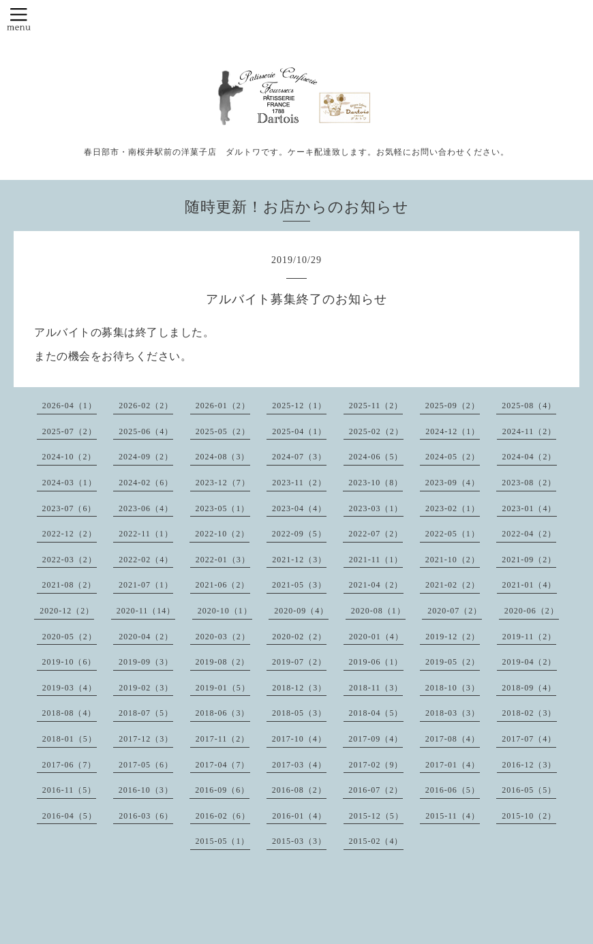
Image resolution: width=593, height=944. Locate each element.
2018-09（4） (529, 687)
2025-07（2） (69, 431)
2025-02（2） (376, 431)
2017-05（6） (146, 765)
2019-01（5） (223, 687)
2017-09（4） (375, 739)
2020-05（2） (69, 636)
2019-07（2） (299, 662)
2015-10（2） (529, 816)
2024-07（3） (299, 456)
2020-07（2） (454, 610)
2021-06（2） (223, 585)
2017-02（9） (376, 765)
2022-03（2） (69, 559)
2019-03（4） (69, 687)
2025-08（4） (529, 405)
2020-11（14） (146, 610)
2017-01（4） (452, 765)
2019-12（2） (452, 636)
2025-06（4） (146, 431)
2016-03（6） (146, 816)
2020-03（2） (223, 636)
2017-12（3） (146, 739)
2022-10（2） (222, 533)
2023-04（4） (299, 508)
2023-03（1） (376, 508)
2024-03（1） (69, 482)
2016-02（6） (223, 816)
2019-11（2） (529, 636)
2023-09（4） (452, 482)
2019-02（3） (146, 687)
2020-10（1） (225, 610)
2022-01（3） (223, 559)
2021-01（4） (529, 585)
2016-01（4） (299, 816)
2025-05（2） (223, 431)
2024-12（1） (452, 431)
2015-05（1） (223, 841)
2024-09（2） (146, 456)
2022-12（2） (69, 533)
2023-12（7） (223, 482)
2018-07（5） (146, 713)
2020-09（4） (301, 610)
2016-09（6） (222, 790)
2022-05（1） (452, 533)
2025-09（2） (452, 405)
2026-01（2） (223, 405)
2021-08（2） (69, 585)
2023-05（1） (223, 508)
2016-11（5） (69, 790)
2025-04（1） (299, 431)
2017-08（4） (452, 739)
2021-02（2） (452, 585)
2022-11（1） (146, 533)
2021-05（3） (299, 585)
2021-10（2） (452, 559)
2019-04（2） (529, 662)
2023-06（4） (146, 508)
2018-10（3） (452, 687)
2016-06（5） (452, 790)
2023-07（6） (69, 508)
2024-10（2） (69, 456)
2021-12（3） (299, 559)
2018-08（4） (69, 713)
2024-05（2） (452, 456)
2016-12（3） (529, 765)
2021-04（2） (376, 585)
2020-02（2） (299, 636)
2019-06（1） (376, 662)
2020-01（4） (376, 636)
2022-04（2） (529, 533)
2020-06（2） (531, 610)
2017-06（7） (69, 765)
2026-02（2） (146, 405)
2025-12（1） (299, 405)
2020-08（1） (378, 610)
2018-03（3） (452, 713)
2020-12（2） (67, 610)
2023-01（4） (529, 508)
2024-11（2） (529, 431)
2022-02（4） (146, 559)
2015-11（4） (452, 816)
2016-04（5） (69, 816)
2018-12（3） (299, 687)
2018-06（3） (223, 713)
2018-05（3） (299, 713)
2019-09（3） (146, 662)
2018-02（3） (529, 713)
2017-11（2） (223, 739)
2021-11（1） (376, 559)
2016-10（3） (146, 790)
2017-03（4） (299, 765)
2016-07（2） (375, 790)
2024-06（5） (376, 456)
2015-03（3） (299, 841)
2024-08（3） (223, 456)
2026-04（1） (69, 405)
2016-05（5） (529, 790)
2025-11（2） (376, 405)
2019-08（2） (223, 662)
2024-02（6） (146, 482)
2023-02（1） (452, 508)
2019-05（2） (452, 662)
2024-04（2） (529, 456)
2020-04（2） (146, 636)
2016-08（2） (299, 790)
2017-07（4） (529, 739)
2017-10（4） (299, 739)
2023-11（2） (299, 482)
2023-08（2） (529, 482)
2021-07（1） (146, 585)
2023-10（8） (375, 482)
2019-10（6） (69, 662)
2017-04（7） (223, 765)
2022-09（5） (299, 533)
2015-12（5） (376, 816)
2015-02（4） (376, 841)
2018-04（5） (376, 713)
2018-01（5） (69, 739)
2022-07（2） (375, 533)
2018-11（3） (376, 687)
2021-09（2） (529, 559)
